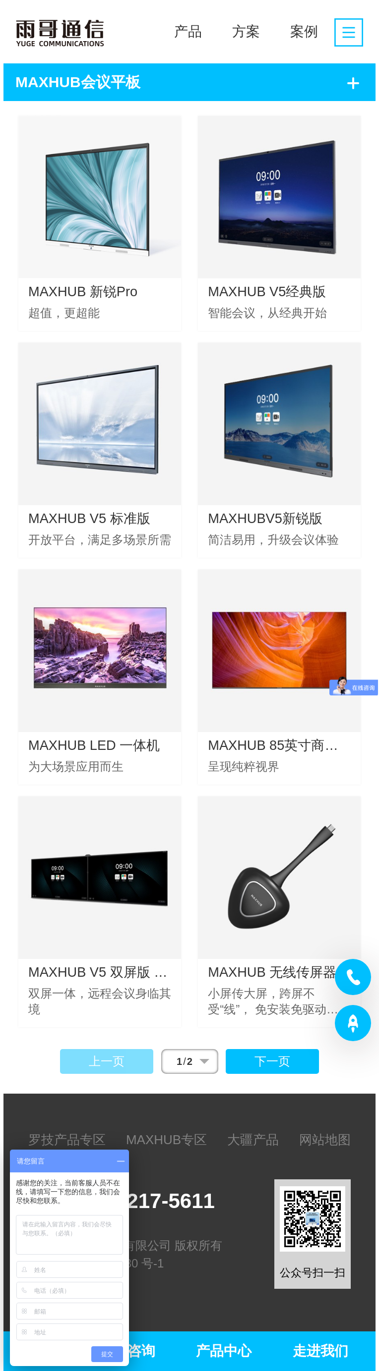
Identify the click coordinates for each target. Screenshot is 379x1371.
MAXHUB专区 (166, 1139)
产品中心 (224, 1351)
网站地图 (325, 1139)
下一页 (272, 1061)
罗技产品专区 (67, 1139)
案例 (304, 31)
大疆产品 (253, 1139)
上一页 (107, 1061)
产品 (188, 31)
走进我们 (320, 1351)
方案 (246, 31)
